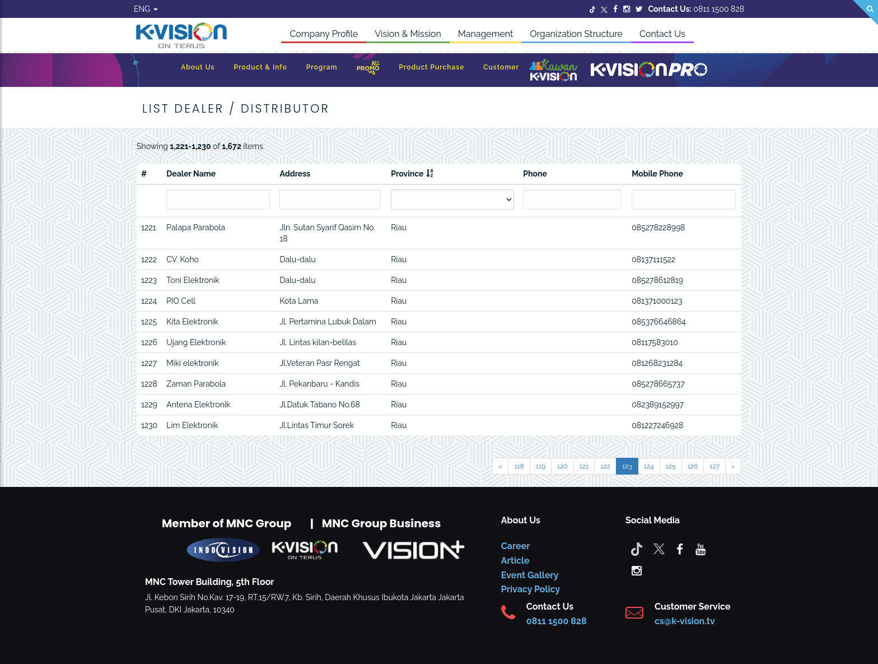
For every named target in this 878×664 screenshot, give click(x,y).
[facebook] (679, 548)
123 (627, 466)
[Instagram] (626, 9)
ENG (146, 8)
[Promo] (368, 70)
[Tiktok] (636, 548)
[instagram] (636, 570)
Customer (501, 67)
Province (407, 173)
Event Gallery (530, 575)
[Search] (865, 12)
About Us (197, 67)
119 (540, 466)
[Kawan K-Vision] (553, 71)
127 (714, 466)
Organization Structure (576, 34)
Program (322, 67)
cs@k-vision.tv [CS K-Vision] (685, 621)
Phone (535, 173)
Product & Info (260, 67)
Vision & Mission (408, 34)
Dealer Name (191, 173)
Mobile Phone (657, 173)
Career (515, 546)
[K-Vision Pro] (649, 70)
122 (605, 466)
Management (485, 34)
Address (294, 173)
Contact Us (662, 34)
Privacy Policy (530, 589)
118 (519, 466)
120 (562, 466)
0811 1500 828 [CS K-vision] (556, 621)
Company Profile (323, 34)
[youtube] (700, 548)
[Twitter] (592, 9)
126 (693, 466)
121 (584, 466)
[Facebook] (615, 9)
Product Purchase (431, 67)
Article (515, 560)
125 (671, 466)
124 (649, 466)
